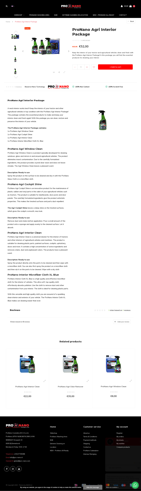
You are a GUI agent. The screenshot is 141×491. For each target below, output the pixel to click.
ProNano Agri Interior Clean (27, 386)
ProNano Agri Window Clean (113, 386)
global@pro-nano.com (22, 461)
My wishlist (120, 443)
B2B (55, 15)
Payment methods (89, 440)
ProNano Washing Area (39, 15)
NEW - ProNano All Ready (103, 15)
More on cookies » (112, 487)
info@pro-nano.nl (16, 457)
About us (86, 433)
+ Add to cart (115, 67)
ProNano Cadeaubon (91, 450)
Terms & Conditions (90, 436)
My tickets (120, 440)
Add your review (123, 322)
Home (8, 22)
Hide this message (93, 487)
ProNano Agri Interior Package (26, 22)
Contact (123, 15)
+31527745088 (19, 454)
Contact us (87, 447)
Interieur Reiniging (89, 454)
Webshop (19, 15)
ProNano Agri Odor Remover (70, 386)
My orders (120, 436)
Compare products (123, 447)
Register (120, 433)
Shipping (86, 443)
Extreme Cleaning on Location (75, 15)
